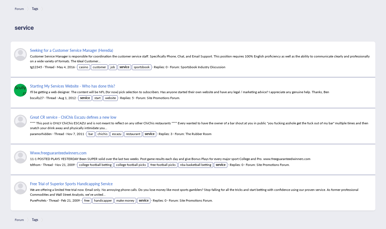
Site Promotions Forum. (163, 98)
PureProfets (38, 200)
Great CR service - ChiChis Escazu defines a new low (73, 117)
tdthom (35, 164)
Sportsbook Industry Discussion (203, 67)
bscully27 (37, 98)
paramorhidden (41, 134)
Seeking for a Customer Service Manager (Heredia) (71, 50)
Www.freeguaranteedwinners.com (58, 152)
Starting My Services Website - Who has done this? (72, 86)
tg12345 (36, 67)
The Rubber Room (198, 134)
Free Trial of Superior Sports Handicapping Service (71, 183)
